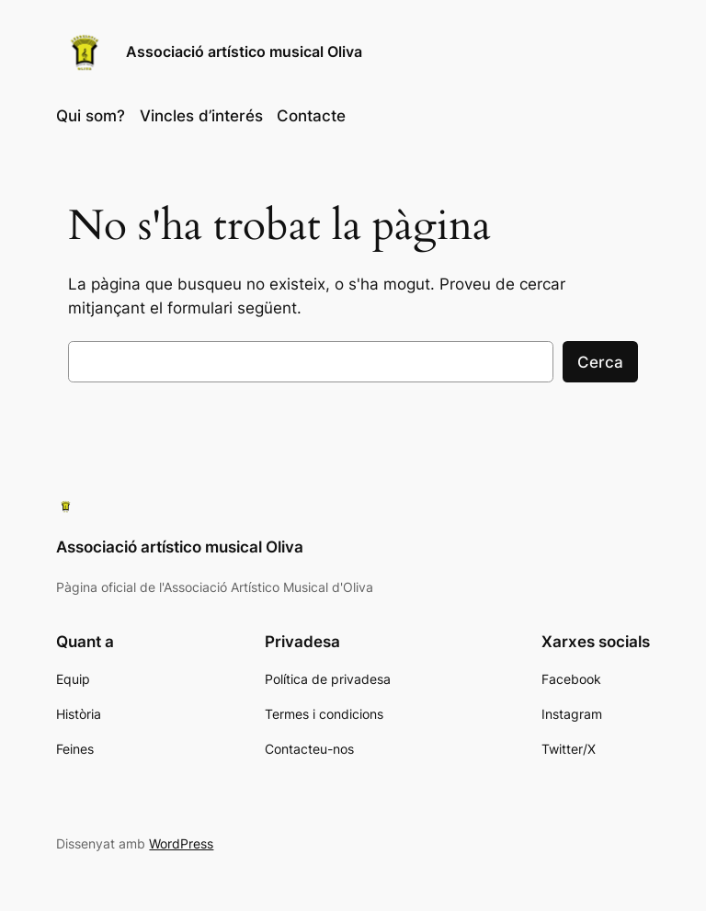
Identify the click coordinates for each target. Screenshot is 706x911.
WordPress (181, 843)
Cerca (600, 362)
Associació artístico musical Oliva (244, 51)
